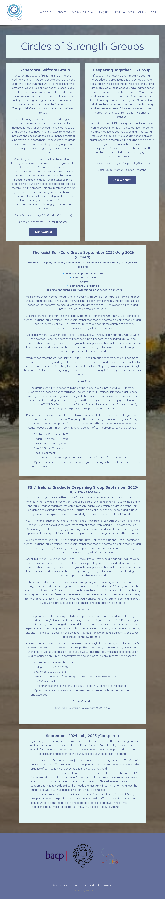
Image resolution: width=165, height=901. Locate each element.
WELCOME (45, 12)
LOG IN (153, 12)
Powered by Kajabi (82, 892)
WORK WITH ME (82, 12)
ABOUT (62, 12)
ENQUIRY (104, 12)
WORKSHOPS (137, 12)
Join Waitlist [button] (43, 232)
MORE (120, 12)
